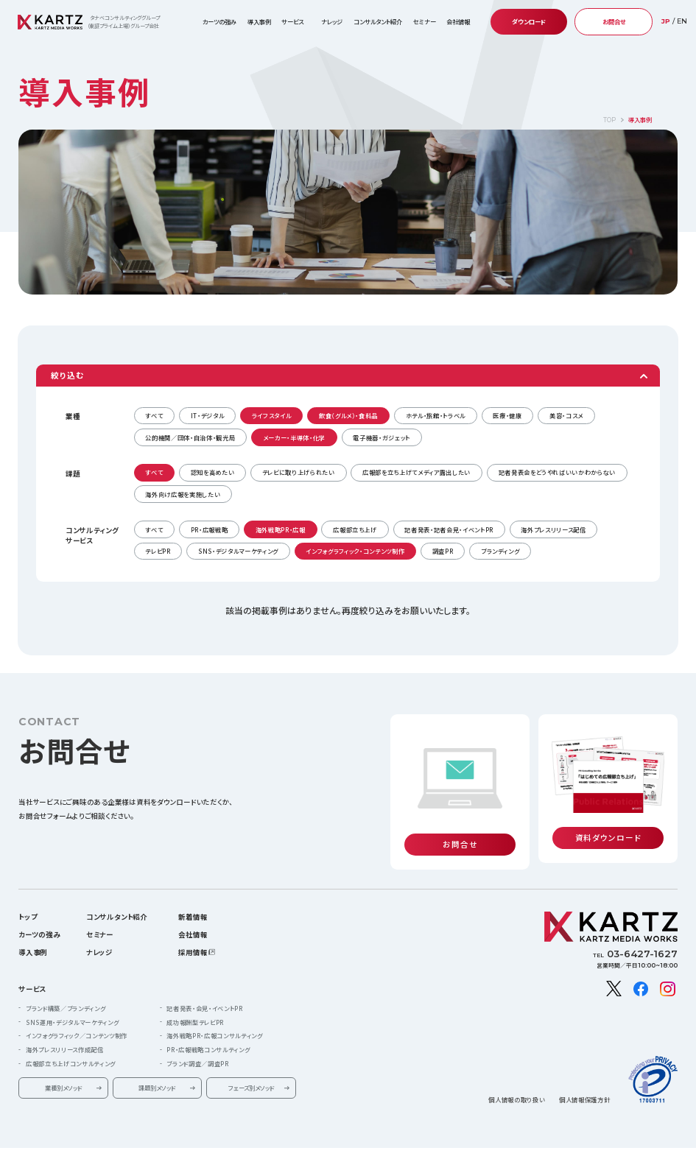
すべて (154, 415)
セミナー (424, 21)
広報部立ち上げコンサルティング (71, 1047)
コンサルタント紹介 (378, 21)
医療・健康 (507, 415)
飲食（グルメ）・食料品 (348, 415)
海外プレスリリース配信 (553, 529)
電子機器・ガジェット (381, 437)
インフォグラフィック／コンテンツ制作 (76, 1019)
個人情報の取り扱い (516, 1082)
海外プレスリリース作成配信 (65, 1033)
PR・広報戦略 (209, 529)
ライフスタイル (272, 415)
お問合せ (613, 21)
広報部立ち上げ (355, 529)
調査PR (443, 550)
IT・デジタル (208, 415)
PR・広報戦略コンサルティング (208, 1033)
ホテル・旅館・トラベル (435, 415)
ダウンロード (529, 21)
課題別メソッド (156, 1071)
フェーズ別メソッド (251, 1071)
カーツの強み (219, 21)
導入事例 (259, 21)
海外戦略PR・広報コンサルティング (214, 1019)
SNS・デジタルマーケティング (238, 550)
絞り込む (67, 375)
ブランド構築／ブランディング (65, 991)
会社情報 (192, 917)
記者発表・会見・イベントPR (204, 991)
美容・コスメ (566, 415)
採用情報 (192, 936)
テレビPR (157, 550)
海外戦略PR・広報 (281, 529)
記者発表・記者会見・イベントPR (448, 529)
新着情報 (192, 900)
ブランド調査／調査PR (197, 1047)
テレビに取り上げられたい (298, 472)
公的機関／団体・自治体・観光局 (190, 437)
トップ (27, 900)
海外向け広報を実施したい (182, 494)
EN (682, 21)
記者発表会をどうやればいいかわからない (557, 472)
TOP (609, 120)
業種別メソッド (63, 1071)
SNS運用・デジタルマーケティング (72, 1005)
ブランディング (500, 550)
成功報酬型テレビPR (195, 1005)
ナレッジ (331, 21)
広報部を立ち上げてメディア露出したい (416, 472)
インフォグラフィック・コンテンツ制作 (355, 550)
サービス (32, 972)
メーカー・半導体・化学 (294, 437)
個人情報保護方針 (584, 1082)
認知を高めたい (213, 472)
